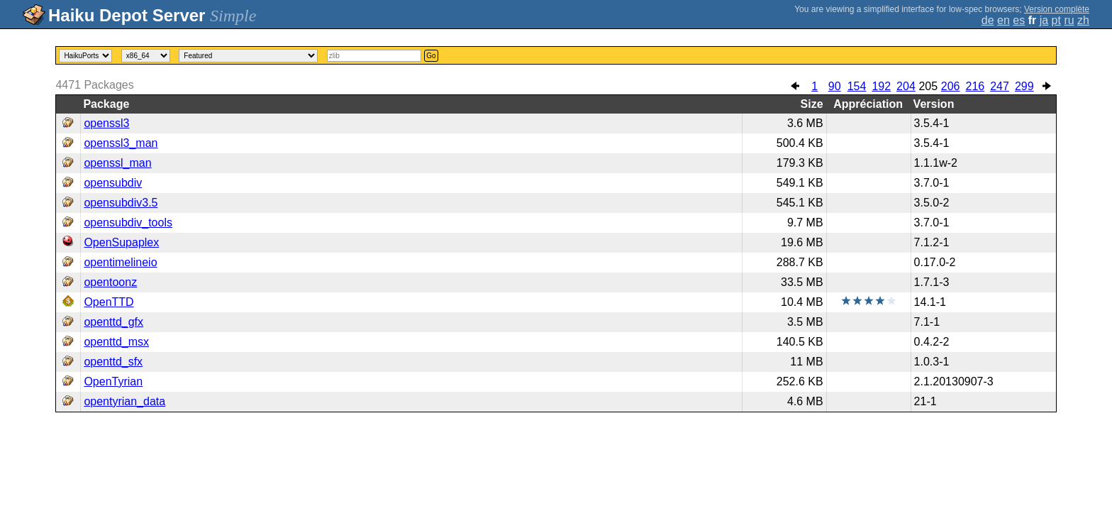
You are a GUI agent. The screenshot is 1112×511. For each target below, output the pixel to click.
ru (1069, 20)
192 (881, 86)
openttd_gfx (113, 322)
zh (1083, 20)
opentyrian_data (124, 401)
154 (857, 86)
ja (1044, 20)
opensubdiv (113, 183)
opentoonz (110, 282)
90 (834, 86)
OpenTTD (108, 302)
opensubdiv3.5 (120, 203)
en (1003, 20)
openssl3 (106, 123)
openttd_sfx (113, 362)
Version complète (1056, 9)
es (1019, 20)
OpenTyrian (113, 381)
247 (999, 86)
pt (1056, 20)
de (988, 20)
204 (906, 86)
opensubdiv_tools (128, 222)
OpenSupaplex (121, 242)
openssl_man (117, 163)
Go (430, 56)
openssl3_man (120, 143)
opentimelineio (120, 262)
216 (975, 86)
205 (928, 86)
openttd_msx (116, 342)
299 (1024, 86)
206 (950, 86)
